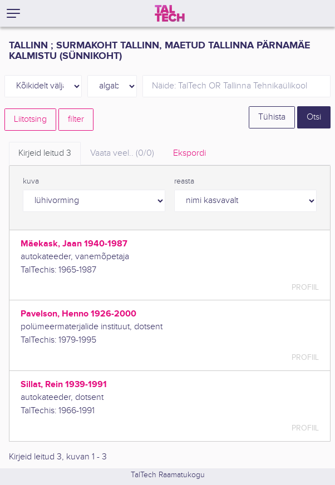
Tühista (271, 117)
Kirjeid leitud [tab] (44, 153)
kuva (31, 181)
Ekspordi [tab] (189, 153)
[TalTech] (169, 13)
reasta (184, 181)
